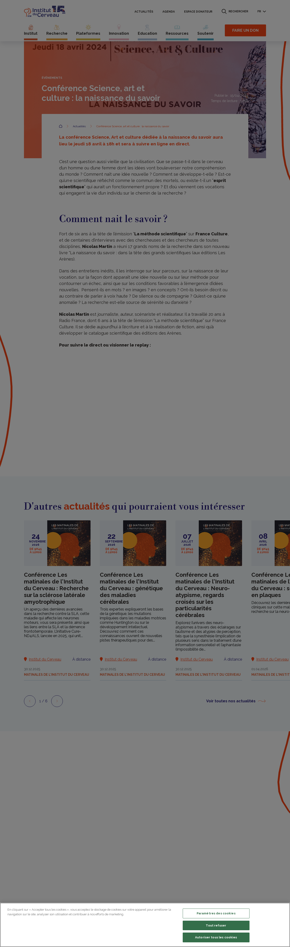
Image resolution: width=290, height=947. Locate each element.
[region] (145, 925)
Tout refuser (216, 925)
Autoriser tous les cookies (216, 937)
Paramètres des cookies (216, 913)
